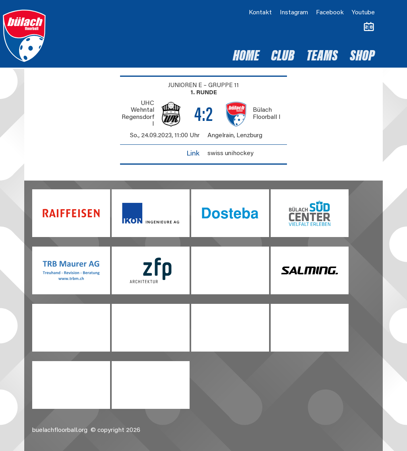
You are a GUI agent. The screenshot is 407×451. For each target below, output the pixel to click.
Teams (322, 56)
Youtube (363, 13)
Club (283, 56)
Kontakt (260, 13)
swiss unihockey (230, 153)
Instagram (294, 13)
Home (246, 56)
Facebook (330, 13)
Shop (362, 56)
